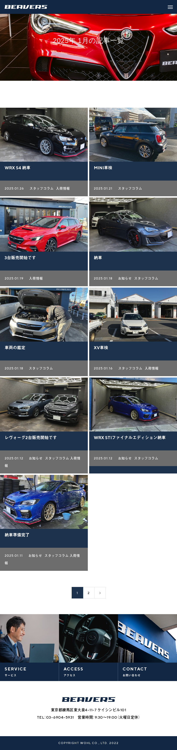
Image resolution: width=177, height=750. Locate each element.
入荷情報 (63, 190)
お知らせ (125, 280)
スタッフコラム (42, 190)
